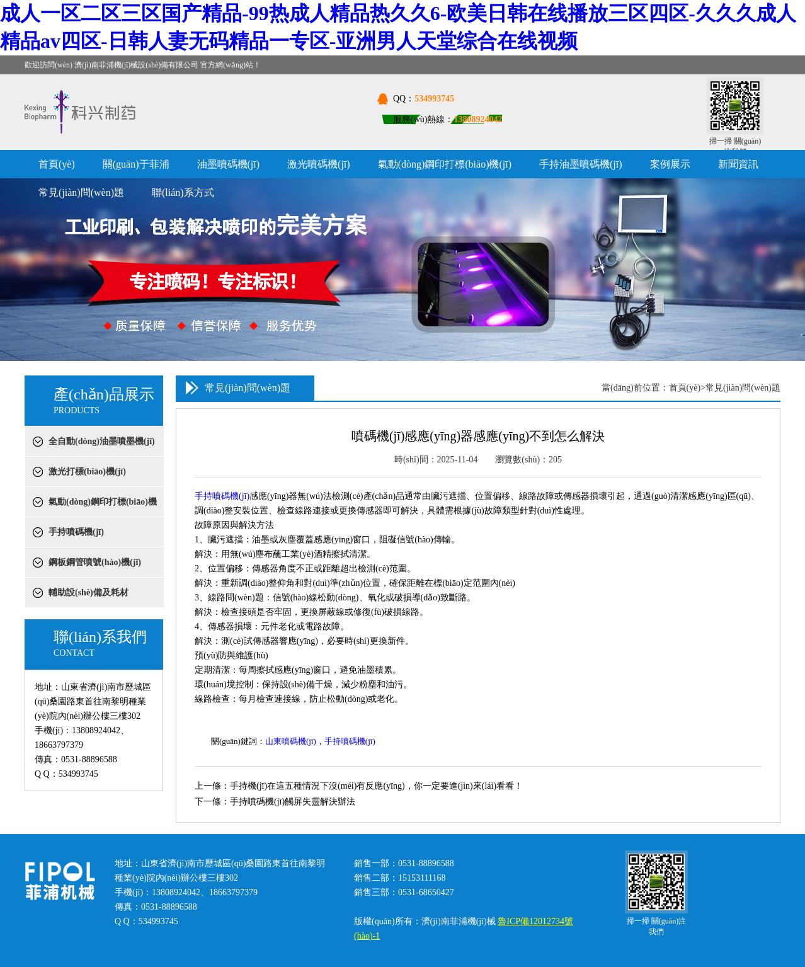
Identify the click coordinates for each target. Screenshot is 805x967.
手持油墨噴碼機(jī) (580, 164)
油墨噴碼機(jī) (228, 164)
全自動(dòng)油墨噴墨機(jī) (102, 441)
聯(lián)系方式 (183, 192)
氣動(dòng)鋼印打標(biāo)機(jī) (444, 164)
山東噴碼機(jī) (290, 741)
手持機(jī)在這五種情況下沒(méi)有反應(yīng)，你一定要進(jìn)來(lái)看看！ (376, 786)
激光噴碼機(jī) (318, 164)
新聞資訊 (738, 164)
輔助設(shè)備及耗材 (88, 592)
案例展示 (670, 164)
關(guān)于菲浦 (136, 164)
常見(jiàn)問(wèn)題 (81, 192)
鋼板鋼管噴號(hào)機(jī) (95, 562)
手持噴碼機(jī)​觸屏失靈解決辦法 (292, 801)
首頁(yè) (56, 164)
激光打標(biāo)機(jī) (87, 471)
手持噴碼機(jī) (76, 532)
